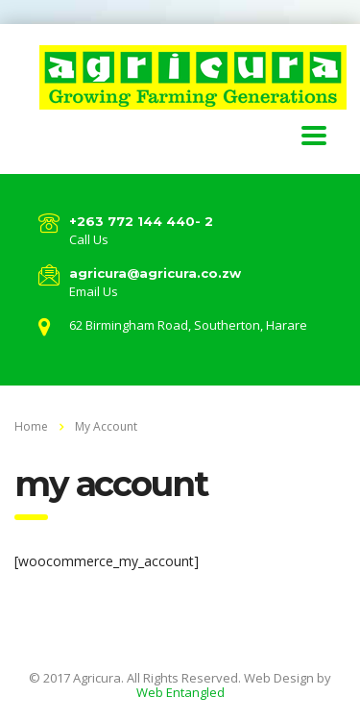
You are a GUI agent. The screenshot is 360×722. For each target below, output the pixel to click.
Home (31, 426)
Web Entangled (180, 692)
